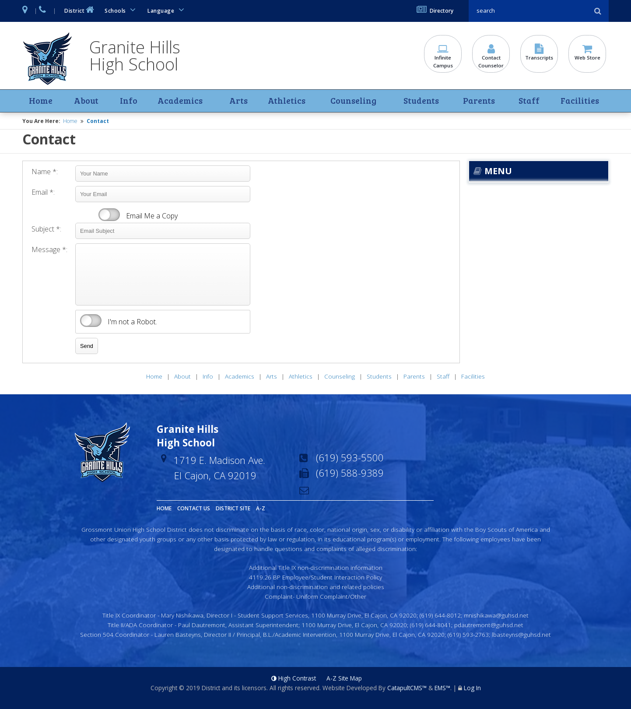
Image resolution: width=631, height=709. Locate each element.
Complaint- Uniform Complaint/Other (315, 596)
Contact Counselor (491, 57)
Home (41, 101)
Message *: (49, 250)
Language (167, 9)
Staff (528, 101)
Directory (435, 10)
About (86, 101)
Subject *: (46, 229)
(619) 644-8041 (430, 625)
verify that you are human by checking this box (91, 321)
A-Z (260, 508)
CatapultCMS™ (407, 688)
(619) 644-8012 (440, 615)
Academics (179, 101)
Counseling (352, 101)
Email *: (43, 192)
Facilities (579, 101)
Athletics (286, 101)
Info (128, 101)
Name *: (45, 172)
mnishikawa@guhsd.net (496, 615)
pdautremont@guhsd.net (488, 625)
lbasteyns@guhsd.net (521, 634)
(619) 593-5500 (350, 457)
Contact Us (193, 508)
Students (420, 101)
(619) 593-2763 (468, 634)
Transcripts (539, 53)
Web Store (587, 53)
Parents (479, 101)
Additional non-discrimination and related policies (315, 587)
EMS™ (442, 688)
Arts (238, 101)
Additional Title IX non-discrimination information (315, 568)
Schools (122, 9)
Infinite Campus (442, 57)
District (80, 9)
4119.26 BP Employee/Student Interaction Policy (315, 577)
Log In (472, 688)
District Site (233, 508)
